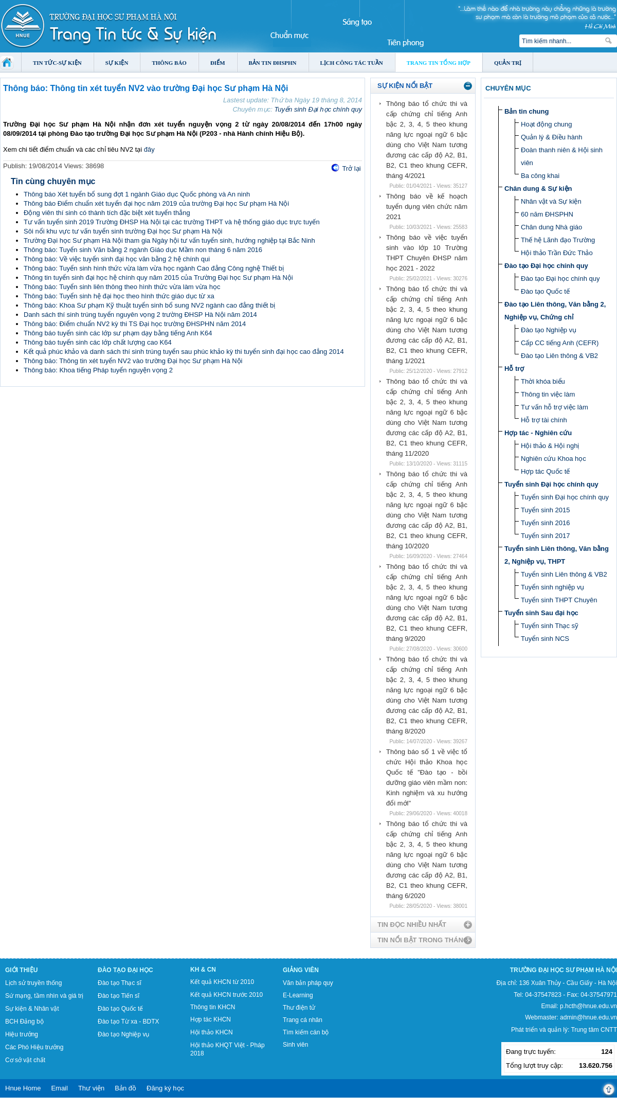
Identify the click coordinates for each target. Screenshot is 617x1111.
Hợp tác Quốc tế (545, 471)
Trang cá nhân (302, 1020)
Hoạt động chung (546, 124)
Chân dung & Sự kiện (538, 188)
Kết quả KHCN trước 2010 (226, 994)
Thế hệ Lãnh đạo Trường (558, 240)
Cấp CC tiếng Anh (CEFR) (559, 343)
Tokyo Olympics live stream (37, 1107)
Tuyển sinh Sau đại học (541, 613)
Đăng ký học (165, 1088)
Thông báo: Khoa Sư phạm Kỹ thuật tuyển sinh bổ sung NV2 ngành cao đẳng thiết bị (149, 305)
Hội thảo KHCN (211, 1032)
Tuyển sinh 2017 (545, 536)
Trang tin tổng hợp (438, 63)
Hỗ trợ (514, 368)
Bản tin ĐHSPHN (273, 63)
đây (149, 149)
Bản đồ (125, 1088)
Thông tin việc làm (548, 394)
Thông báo (169, 63)
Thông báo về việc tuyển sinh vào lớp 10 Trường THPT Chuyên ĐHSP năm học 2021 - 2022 (426, 253)
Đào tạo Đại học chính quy (546, 266)
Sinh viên (295, 1044)
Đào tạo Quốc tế (545, 291)
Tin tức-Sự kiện (57, 63)
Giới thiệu (21, 970)
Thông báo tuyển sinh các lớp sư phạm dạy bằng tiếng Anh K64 (118, 333)
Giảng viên (301, 970)
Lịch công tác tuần (351, 63)
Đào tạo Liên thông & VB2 (559, 356)
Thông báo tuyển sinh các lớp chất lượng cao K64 (98, 342)
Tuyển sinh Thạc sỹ (549, 626)
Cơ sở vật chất (25, 1060)
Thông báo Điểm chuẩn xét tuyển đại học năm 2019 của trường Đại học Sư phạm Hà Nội (156, 203)
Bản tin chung (526, 111)
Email (59, 1088)
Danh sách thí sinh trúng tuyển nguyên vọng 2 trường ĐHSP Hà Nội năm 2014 (140, 314)
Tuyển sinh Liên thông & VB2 (564, 574)
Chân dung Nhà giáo (551, 227)
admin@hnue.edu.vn (588, 1017)
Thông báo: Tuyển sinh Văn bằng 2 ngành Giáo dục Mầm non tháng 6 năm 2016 (143, 250)
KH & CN (203, 969)
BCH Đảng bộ (24, 1021)
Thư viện (91, 1088)
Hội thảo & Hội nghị (550, 446)
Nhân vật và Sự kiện (551, 201)
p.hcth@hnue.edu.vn (588, 1006)
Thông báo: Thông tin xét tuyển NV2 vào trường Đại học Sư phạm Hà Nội (133, 361)
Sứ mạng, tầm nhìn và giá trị (44, 995)
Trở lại (351, 168)
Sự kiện (117, 63)
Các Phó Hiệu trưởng (34, 1047)
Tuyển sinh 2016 (545, 523)
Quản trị (507, 63)
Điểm (217, 63)
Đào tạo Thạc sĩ (119, 983)
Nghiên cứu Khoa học (553, 458)
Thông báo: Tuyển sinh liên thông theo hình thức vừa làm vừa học (122, 287)
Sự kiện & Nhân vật (32, 1008)
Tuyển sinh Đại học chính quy (318, 109)
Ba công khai (540, 176)
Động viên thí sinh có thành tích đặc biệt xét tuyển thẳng (107, 213)
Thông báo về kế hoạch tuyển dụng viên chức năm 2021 (426, 206)
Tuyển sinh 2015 (545, 510)
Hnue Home (23, 1088)
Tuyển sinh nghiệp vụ (552, 587)
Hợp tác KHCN (210, 1019)
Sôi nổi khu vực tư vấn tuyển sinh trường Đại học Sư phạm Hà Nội (123, 231)
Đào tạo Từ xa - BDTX (128, 1021)
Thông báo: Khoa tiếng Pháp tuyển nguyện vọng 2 (98, 370)
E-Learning (298, 995)
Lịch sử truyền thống (33, 983)
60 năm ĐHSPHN (547, 214)
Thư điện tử (299, 1007)
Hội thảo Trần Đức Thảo (557, 253)
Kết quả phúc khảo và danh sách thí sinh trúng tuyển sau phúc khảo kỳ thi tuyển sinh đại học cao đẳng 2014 (184, 351)
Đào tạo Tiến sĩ (118, 995)
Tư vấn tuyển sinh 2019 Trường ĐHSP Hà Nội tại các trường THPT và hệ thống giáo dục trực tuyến (172, 222)
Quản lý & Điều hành (552, 137)
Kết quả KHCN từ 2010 (222, 981)
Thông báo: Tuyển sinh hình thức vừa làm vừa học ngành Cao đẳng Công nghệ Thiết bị (154, 268)
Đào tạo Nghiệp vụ (548, 330)
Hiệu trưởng (21, 1034)
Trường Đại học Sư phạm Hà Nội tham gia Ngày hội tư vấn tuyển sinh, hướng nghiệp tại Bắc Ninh (169, 240)
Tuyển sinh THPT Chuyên (559, 600)
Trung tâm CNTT (594, 1029)
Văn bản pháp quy (308, 983)
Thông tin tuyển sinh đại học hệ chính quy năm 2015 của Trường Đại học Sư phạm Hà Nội (158, 277)
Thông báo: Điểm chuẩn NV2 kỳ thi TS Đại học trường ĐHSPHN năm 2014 (135, 324)
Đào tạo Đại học (125, 970)
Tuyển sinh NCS (545, 638)
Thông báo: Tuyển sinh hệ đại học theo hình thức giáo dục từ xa (119, 296)
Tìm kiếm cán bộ (306, 1032)
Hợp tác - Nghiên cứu (538, 433)
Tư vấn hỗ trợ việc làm (554, 407)
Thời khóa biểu (543, 381)
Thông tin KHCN (212, 1007)
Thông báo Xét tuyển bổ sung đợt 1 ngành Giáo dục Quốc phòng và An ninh (137, 194)
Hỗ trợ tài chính (544, 420)
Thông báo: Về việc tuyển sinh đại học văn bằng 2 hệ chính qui (117, 259)
